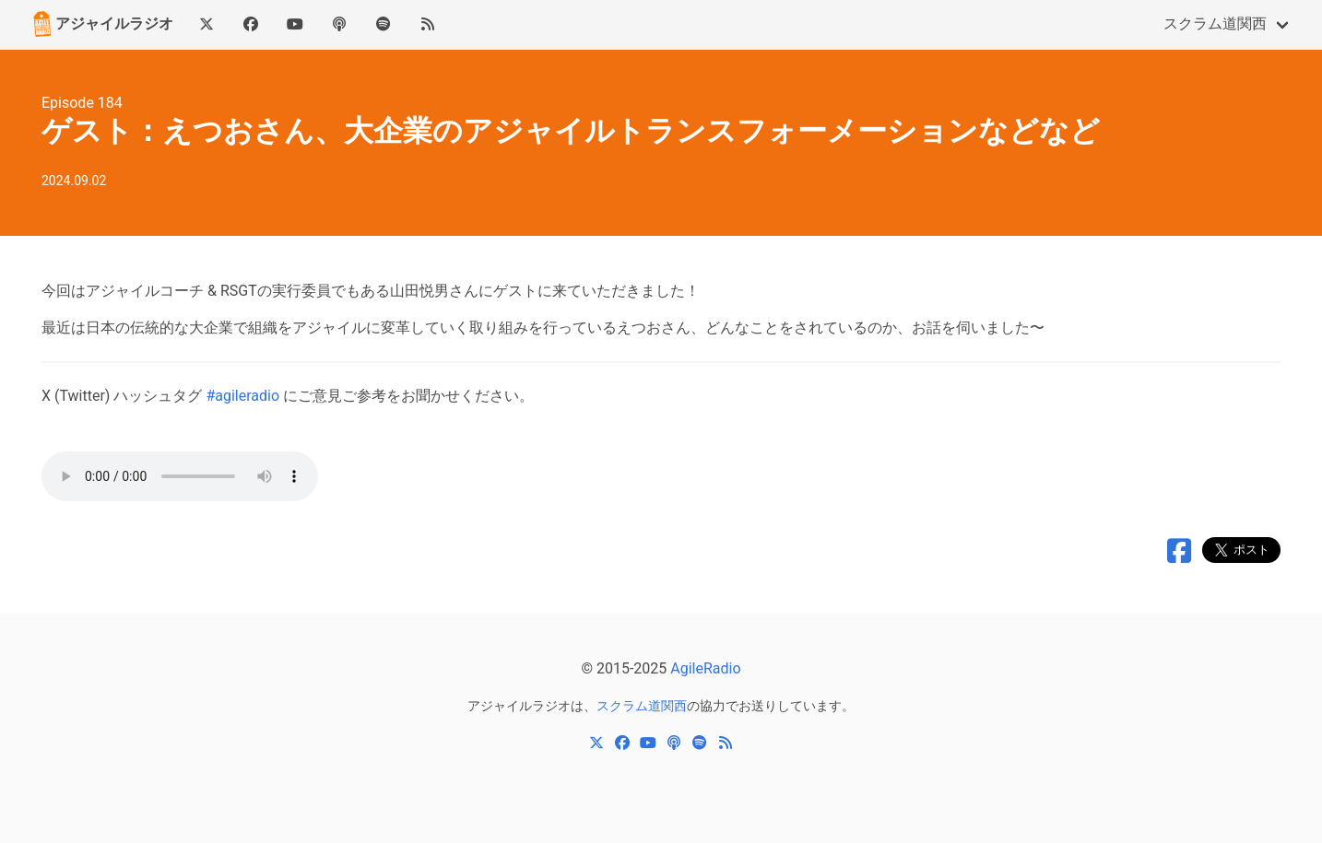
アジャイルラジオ (101, 24)
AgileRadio (705, 668)
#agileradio (242, 395)
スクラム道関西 (1215, 23)
